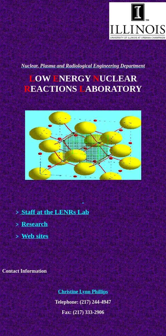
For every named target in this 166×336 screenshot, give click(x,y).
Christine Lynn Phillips (83, 291)
